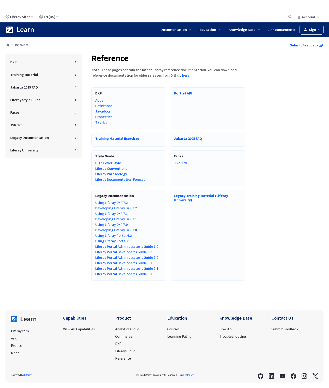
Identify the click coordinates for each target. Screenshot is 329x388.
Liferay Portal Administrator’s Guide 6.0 (126, 246)
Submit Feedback (306, 45)
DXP (118, 343)
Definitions (103, 105)
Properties (103, 116)
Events (16, 345)
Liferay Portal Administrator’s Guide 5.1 (126, 268)
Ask (13, 338)
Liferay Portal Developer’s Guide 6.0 (123, 252)
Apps (99, 100)
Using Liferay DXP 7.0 (111, 224)
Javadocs (103, 111)
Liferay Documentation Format (120, 179)
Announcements (281, 29)
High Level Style (108, 163)
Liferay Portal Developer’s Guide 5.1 (123, 274)
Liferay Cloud (125, 351)
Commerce (123, 336)
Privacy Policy (186, 375)
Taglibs (101, 122)
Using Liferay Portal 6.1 (113, 241)
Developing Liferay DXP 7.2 (116, 208)
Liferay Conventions (111, 168)
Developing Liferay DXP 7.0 (116, 230)
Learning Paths (179, 336)
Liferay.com (20, 331)
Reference (109, 58)
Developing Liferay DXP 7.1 (116, 219)
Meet (15, 353)
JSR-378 (180, 163)
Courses (173, 329)
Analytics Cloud (127, 329)
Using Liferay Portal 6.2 (113, 235)
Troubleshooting (232, 336)
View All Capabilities (79, 329)
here (186, 75)
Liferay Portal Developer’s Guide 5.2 (123, 263)
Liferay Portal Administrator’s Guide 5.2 (126, 257)
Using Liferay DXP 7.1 (111, 213)
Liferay (28, 375)
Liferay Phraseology (111, 174)
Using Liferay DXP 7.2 (111, 202)
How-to (225, 329)
